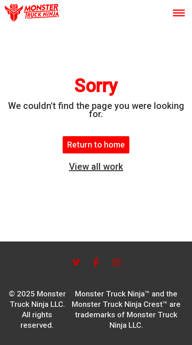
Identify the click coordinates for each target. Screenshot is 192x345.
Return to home (96, 144)
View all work (96, 167)
